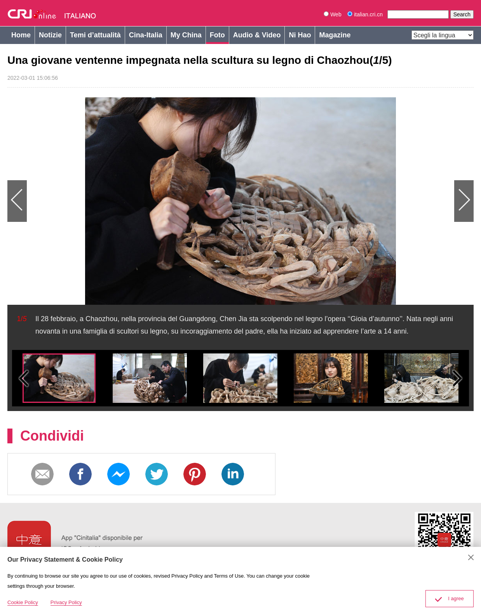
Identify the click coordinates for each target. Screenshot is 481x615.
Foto (217, 35)
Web (332, 14)
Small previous (23, 378)
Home (21, 35)
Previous (123, 201)
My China (186, 35)
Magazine (334, 35)
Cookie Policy (22, 602)
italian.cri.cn (365, 14)
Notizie (50, 35)
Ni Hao (300, 35)
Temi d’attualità (95, 35)
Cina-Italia (145, 35)
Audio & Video (257, 35)
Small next (457, 378)
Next (357, 201)
